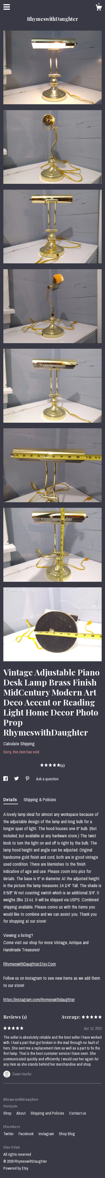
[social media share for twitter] (17, 778)
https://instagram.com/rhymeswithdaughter (39, 999)
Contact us (77, 1113)
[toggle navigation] (6, 7)
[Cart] (99, 8)
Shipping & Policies (40, 799)
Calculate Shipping (19, 744)
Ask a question (47, 778)
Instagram (47, 1133)
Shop (7, 1113)
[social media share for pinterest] (28, 778)
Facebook (26, 1133)
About (21, 1113)
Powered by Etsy (15, 1168)
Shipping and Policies (48, 1113)
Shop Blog (67, 1133)
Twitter (8, 1133)
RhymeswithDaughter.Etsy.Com (29, 964)
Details (10, 799)
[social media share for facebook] (6, 778)
